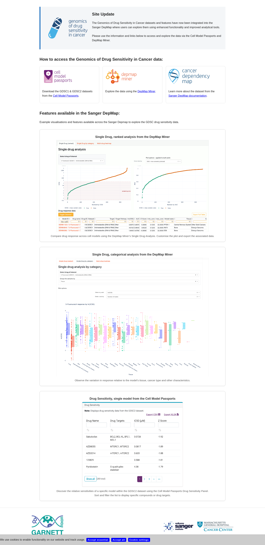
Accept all (119, 540)
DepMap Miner (146, 91)
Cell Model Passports (65, 95)
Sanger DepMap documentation (187, 95)
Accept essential (98, 540)
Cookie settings (139, 540)
